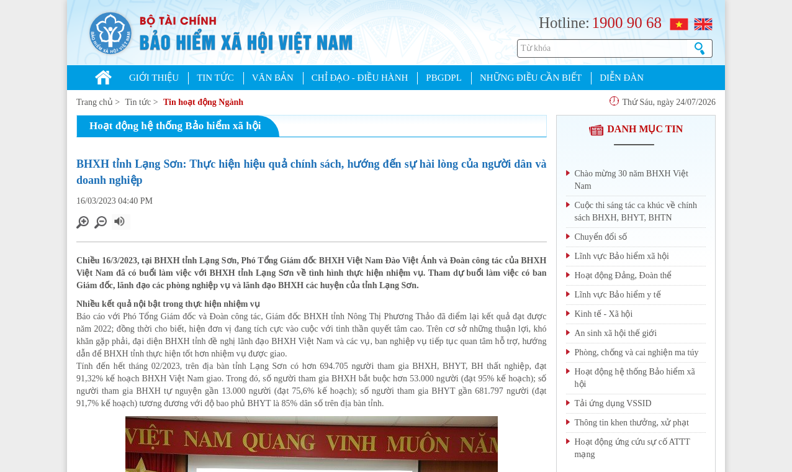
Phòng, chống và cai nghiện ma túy (637, 352)
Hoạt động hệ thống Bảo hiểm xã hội (635, 378)
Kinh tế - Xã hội (604, 314)
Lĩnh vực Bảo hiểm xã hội (622, 256)
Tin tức (138, 102)
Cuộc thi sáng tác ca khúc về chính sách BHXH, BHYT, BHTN (636, 211)
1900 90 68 (627, 22)
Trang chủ (94, 102)
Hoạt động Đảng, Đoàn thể (623, 275)
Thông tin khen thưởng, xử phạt (632, 422)
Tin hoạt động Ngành (203, 102)
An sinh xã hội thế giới (616, 333)
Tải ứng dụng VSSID (613, 403)
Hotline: (564, 22)
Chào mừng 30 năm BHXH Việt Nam (632, 180)
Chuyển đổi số (601, 237)
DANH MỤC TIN (635, 129)
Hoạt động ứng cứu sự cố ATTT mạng (632, 448)
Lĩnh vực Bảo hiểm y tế (618, 294)
